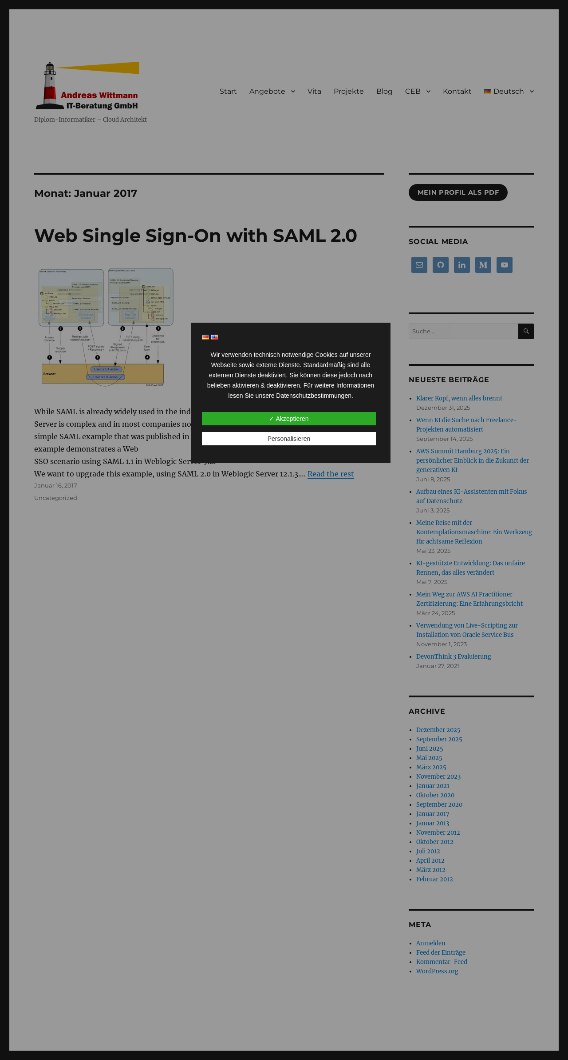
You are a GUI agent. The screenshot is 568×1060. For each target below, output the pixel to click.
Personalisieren (289, 438)
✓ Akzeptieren (288, 418)
